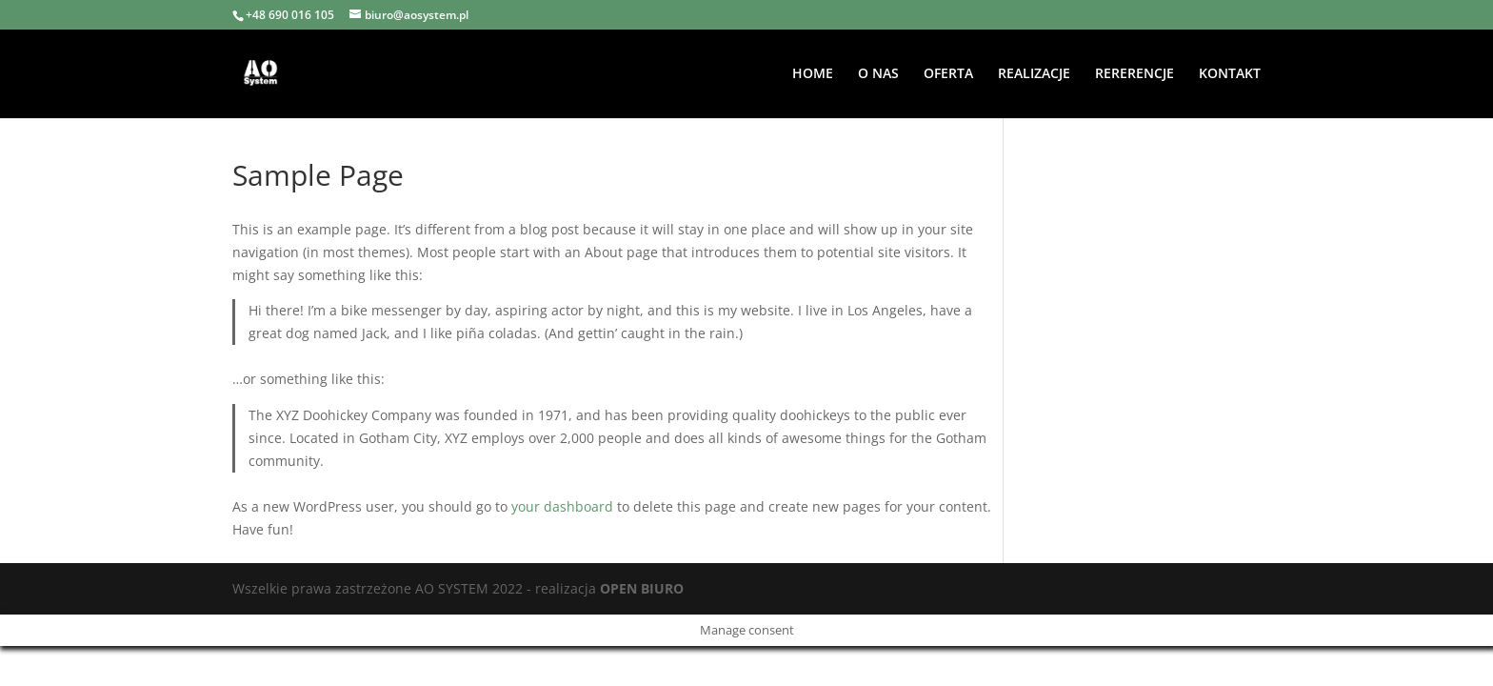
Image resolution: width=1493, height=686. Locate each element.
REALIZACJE (1034, 74)
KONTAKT (1230, 74)
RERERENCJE (1134, 74)
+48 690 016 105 (290, 15)
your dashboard (562, 506)
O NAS (878, 74)
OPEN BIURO (642, 588)
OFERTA (948, 74)
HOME (812, 74)
